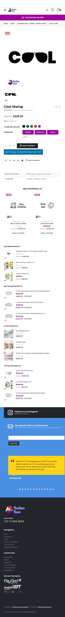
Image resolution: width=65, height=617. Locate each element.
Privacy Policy (9, 545)
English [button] (28, 132)
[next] (59, 106)
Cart (5, 534)
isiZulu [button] (52, 132)
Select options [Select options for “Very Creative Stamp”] (18, 233)
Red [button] (35, 126)
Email (22, 160)
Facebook (6, 160)
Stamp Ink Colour (12, 127)
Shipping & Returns (11, 547)
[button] (6, 10)
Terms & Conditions (11, 542)
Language (8, 132)
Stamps (14, 221)
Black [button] (23, 126)
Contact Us (8, 537)
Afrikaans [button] (40, 132)
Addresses (8, 562)
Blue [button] (27, 126)
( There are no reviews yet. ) (23, 110)
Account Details (10, 565)
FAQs (6, 539)
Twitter (10, 160)
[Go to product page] (18, 206)
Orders (6, 560)
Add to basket (29, 146)
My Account (8, 557)
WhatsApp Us (9, 570)
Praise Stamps (20, 221)
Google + (18, 160)
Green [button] (31, 126)
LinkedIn (14, 160)
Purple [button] (39, 126)
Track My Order (9, 568)
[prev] (56, 106)
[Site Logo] (12, 10)
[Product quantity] (9, 145)
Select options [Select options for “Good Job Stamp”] (47, 233)
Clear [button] (25, 137)
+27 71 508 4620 (14, 521)
